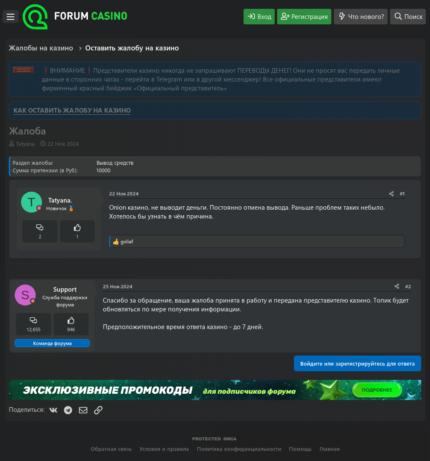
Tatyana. (26, 143)
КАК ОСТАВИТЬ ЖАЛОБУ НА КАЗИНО (72, 110)
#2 (408, 286)
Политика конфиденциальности (239, 448)
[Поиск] (408, 16)
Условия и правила (164, 448)
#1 (402, 193)
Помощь (300, 448)
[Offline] (39, 208)
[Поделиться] (391, 193)
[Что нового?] (361, 16)
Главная (330, 448)
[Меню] (10, 17)
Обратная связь (111, 448)
